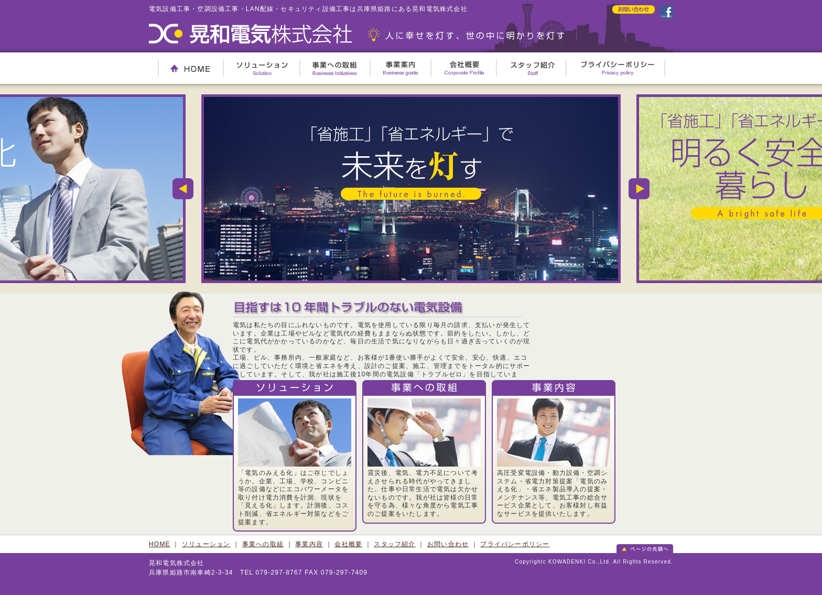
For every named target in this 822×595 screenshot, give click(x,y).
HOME (190, 68)
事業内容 (309, 544)
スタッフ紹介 (533, 68)
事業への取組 (334, 68)
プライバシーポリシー (617, 68)
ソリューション (262, 68)
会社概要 (464, 68)
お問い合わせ (448, 544)
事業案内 (400, 68)
